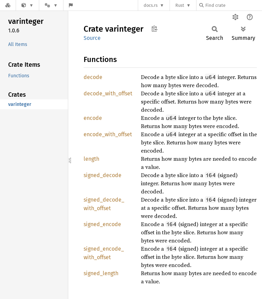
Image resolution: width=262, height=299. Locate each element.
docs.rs (151, 5)
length (91, 159)
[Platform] (51, 5)
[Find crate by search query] (233, 5)
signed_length (101, 273)
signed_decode (102, 175)
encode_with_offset (108, 134)
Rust (179, 5)
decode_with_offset (108, 93)
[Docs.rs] (8, 5)
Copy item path (154, 28)
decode (93, 77)
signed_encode (102, 224)
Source (92, 38)
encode (93, 118)
